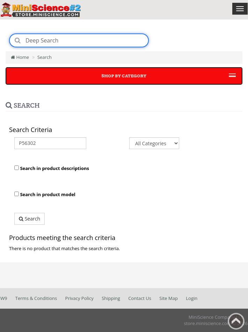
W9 (3, 298)
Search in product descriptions (51, 168)
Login (191, 298)
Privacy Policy (79, 298)
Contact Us (139, 298)
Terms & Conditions (36, 298)
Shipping (111, 298)
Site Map (168, 298)
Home (20, 57)
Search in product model (44, 194)
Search (44, 57)
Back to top (236, 321)
